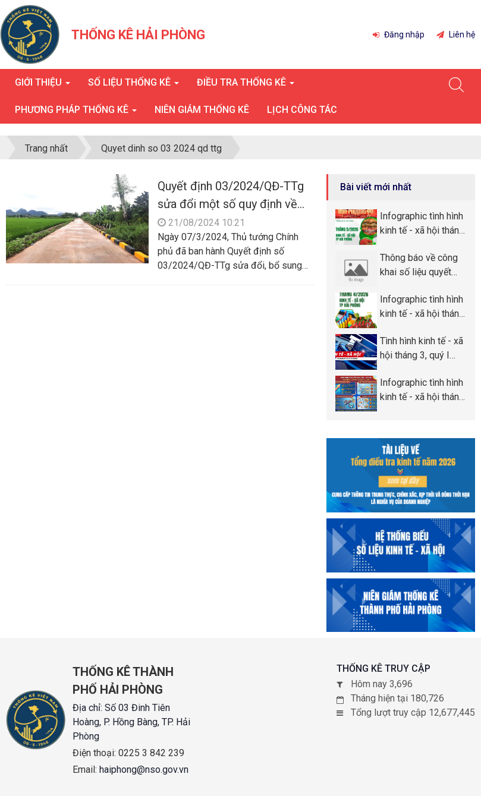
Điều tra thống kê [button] (245, 86)
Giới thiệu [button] (42, 86)
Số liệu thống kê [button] (133, 86)
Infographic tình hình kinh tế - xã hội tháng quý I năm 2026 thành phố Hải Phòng (423, 390)
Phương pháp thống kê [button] (76, 113)
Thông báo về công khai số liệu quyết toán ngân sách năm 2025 (421, 265)
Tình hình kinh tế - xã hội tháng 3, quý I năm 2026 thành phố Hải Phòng (422, 349)
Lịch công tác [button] (302, 109)
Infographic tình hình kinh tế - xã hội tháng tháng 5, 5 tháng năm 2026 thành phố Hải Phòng (422, 224)
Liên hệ (455, 34)
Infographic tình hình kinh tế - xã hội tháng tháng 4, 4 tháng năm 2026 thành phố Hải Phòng (422, 307)
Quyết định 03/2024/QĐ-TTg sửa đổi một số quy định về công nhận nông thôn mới (231, 204)
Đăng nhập (399, 34)
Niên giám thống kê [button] (202, 109)
